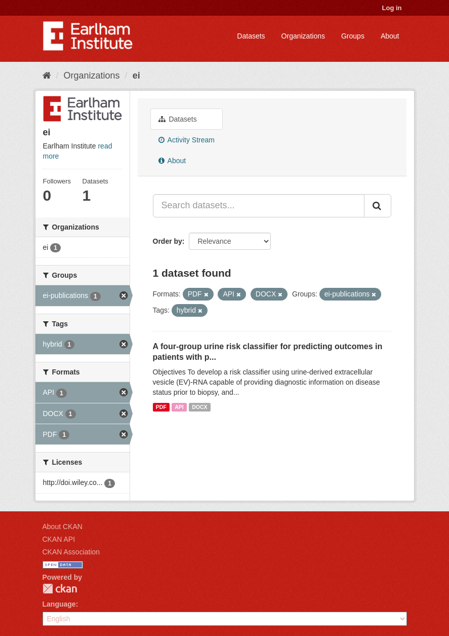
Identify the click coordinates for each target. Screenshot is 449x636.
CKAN (60, 588)
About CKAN (63, 526)
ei (136, 75)
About (390, 36)
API (179, 407)
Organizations (303, 36)
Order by (167, 241)
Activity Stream (186, 140)
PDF (161, 407)
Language (59, 604)
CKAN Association (71, 552)
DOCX (199, 407)
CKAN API (59, 539)
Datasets (251, 36)
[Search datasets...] (258, 205)
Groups (352, 36)
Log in (392, 8)
